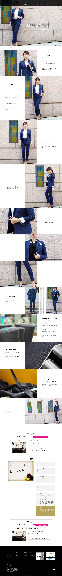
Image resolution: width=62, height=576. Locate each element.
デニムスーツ (25, 555)
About (14, 4)
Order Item (19, 4)
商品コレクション (9, 555)
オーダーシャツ (31, 555)
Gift (33, 4)
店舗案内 (16, 552)
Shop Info (47, 4)
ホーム (8, 552)
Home (9, 4)
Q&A (37, 4)
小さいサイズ (30, 558)
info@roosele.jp (12, 571)
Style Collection (26, 4)
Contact (53, 4)
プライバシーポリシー (17, 555)
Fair (42, 4)
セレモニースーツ (31, 552)
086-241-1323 (41, 465)
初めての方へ (25, 552)
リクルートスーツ (26, 559)
